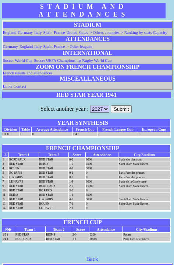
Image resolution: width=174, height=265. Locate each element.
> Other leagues (79, 46)
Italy (38, 32)
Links (7, 86)
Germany (25, 32)
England (10, 32)
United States (77, 32)
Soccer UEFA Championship (57, 60)
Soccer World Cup (18, 60)
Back (92, 259)
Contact (20, 86)
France (59, 32)
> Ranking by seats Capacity (144, 32)
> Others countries (104, 32)
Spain (48, 32)
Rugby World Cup (96, 60)
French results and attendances (28, 73)
